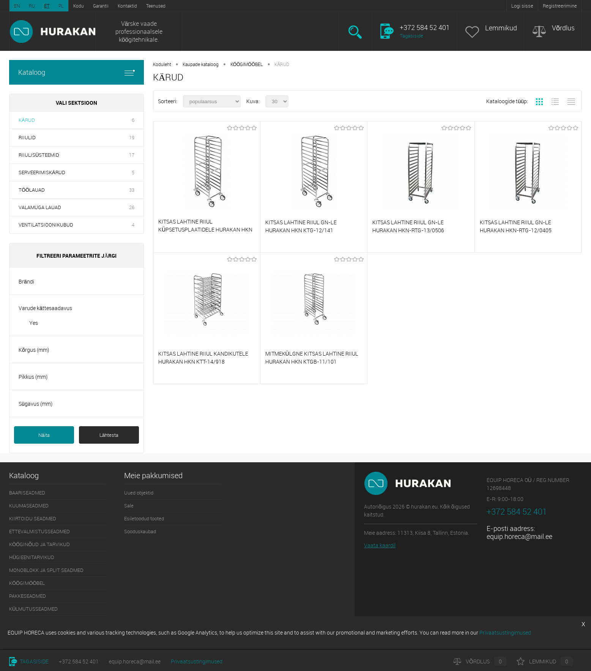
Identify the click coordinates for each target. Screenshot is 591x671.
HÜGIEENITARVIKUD (31, 557)
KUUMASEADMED (29, 505)
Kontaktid (127, 6)
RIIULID (27, 137)
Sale (129, 505)
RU (32, 6)
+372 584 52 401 (79, 661)
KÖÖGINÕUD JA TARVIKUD (39, 544)
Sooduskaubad (140, 531)
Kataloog (76, 72)
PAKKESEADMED (27, 595)
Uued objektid (138, 492)
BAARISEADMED (27, 492)
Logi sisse (522, 5)
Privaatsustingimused (196, 661)
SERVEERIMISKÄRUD (42, 172)
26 (131, 207)
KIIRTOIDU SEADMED (32, 518)
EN (17, 6)
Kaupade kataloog (201, 64)
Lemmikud (501, 28)
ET (46, 6)
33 (131, 189)
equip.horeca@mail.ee (519, 536)
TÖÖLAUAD (32, 189)
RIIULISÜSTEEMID (39, 154)
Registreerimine (560, 5)
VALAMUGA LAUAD (40, 207)
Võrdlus (563, 28)
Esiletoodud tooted (144, 518)
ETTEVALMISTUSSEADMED (39, 531)
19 (131, 137)
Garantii (101, 6)
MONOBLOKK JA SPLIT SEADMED (46, 570)
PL (61, 6)
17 (131, 154)
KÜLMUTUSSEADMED (33, 608)
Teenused (155, 6)
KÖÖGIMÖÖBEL (246, 64)
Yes (33, 322)
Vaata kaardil (380, 545)
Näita (44, 435)
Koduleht (162, 64)
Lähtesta (108, 435)
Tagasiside (411, 35)
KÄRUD (27, 120)
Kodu (78, 6)
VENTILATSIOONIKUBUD (46, 224)
